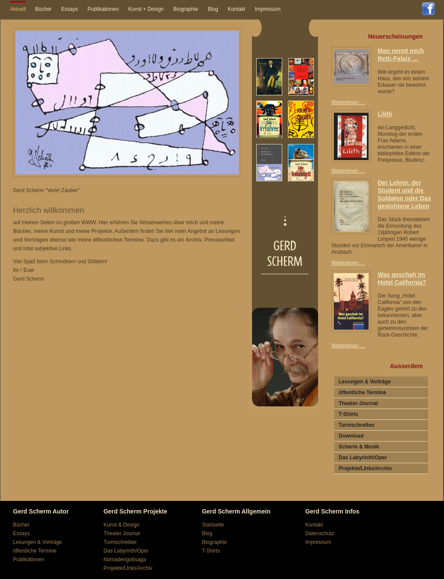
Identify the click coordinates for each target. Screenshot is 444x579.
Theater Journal (122, 533)
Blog (213, 9)
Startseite (213, 525)
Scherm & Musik (359, 447)
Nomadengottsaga (125, 559)
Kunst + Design (146, 9)
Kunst (56, 231)
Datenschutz (319, 533)
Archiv (194, 240)
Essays (69, 9)
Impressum (268, 9)
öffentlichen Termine (118, 240)
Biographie (185, 9)
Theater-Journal (358, 403)
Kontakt (236, 9)
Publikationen (103, 9)
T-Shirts (348, 414)
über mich (185, 222)
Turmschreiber (357, 425)
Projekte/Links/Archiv (365, 468)
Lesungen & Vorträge (365, 382)
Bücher (43, 9)
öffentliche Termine (362, 392)
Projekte (101, 231)
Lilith (385, 114)
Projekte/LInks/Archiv (128, 568)
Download (351, 436)
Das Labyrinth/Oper (363, 458)
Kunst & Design (122, 525)
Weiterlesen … (350, 102)
